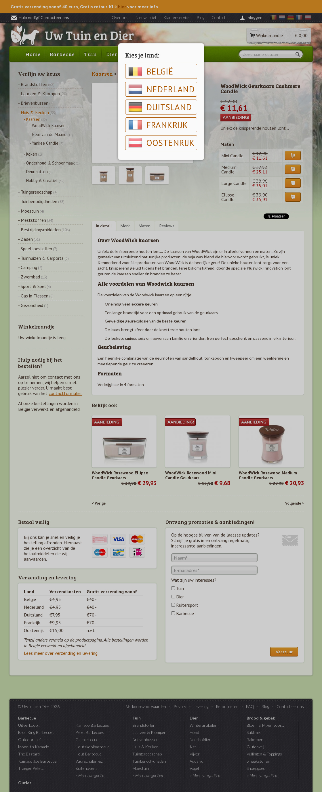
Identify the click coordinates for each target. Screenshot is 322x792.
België (150, 71)
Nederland (161, 89)
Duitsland (160, 107)
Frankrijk (158, 125)
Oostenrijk (161, 143)
